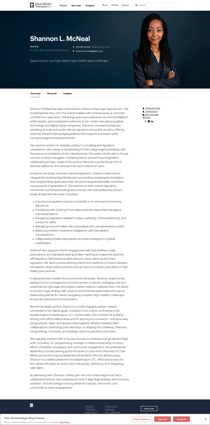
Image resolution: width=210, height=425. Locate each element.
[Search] (136, 5)
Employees (110, 409)
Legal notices (91, 412)
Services (76, 5)
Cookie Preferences (141, 419)
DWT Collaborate (112, 412)
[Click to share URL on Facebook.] (149, 121)
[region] (105, 419)
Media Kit (89, 406)
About (105, 5)
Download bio (151, 112)
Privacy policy (111, 406)
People (63, 5)
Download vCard (152, 108)
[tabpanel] (105, 248)
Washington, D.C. (101, 47)
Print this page (151, 115)
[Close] (206, 419)
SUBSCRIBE (149, 409)
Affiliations (90, 409)
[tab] (35, 93)
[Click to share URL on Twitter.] (146, 121)
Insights (89, 5)
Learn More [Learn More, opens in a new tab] (64, 422)
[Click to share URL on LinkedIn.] (152, 121)
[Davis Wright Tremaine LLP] (41, 5)
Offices (114, 5)
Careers (125, 5)
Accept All (181, 419)
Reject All (162, 419)
